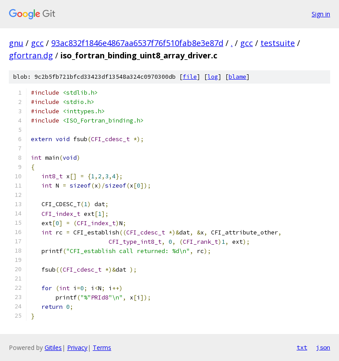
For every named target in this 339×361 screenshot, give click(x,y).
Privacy (77, 347)
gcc (37, 43)
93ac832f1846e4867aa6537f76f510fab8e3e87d (137, 43)
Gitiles (53, 347)
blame (237, 77)
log (212, 77)
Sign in (321, 14)
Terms (102, 347)
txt (302, 347)
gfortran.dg (31, 55)
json (323, 347)
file (190, 77)
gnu (16, 43)
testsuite (277, 43)
